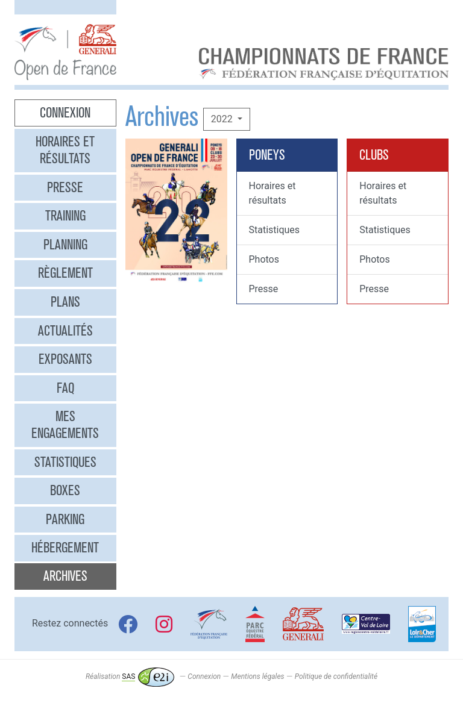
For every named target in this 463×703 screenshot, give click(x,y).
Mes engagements (65, 425)
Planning (65, 244)
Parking (65, 519)
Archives (65, 575)
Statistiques (65, 462)
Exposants (65, 359)
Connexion (65, 112)
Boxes (65, 490)
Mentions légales (257, 676)
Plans (65, 301)
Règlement (65, 272)
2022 (223, 119)
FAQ (65, 388)
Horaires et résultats (65, 150)
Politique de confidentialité (336, 676)
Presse (65, 187)
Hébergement (65, 547)
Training (65, 215)
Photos (264, 259)
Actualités (65, 330)
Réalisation (130, 676)
